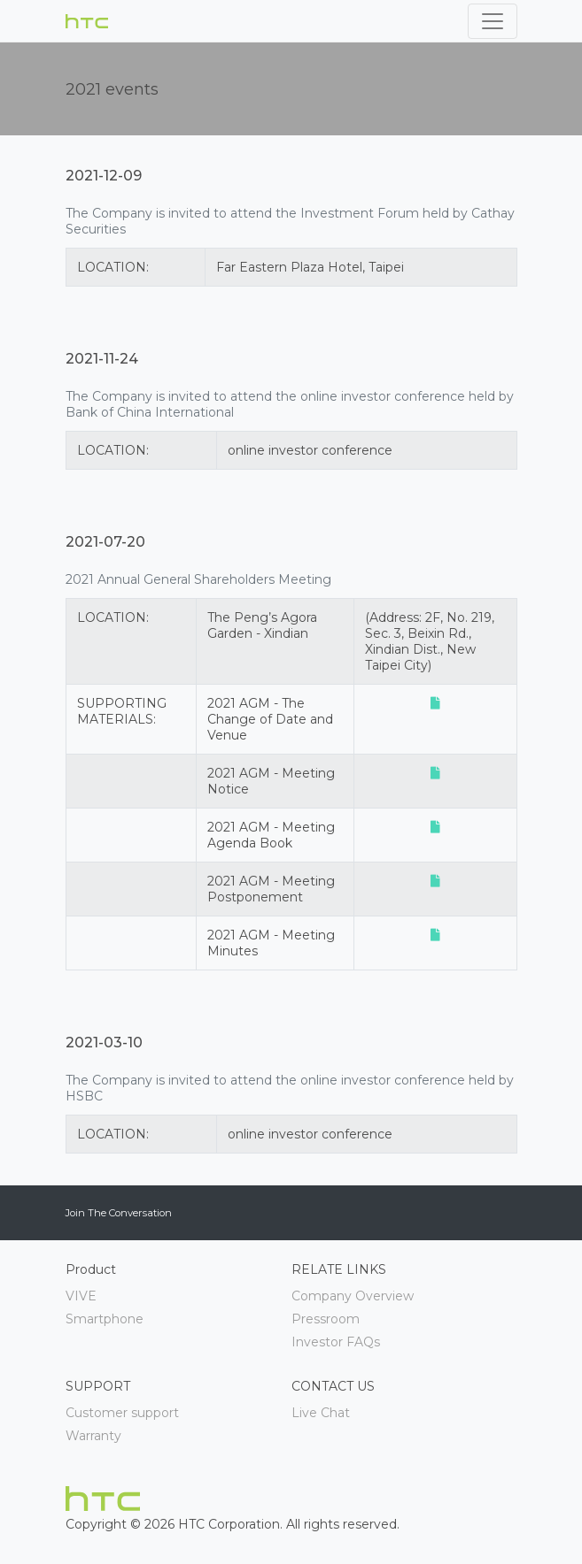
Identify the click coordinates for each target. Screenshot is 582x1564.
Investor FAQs (335, 1342)
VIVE (81, 1296)
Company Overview (352, 1296)
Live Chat (320, 1413)
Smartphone (105, 1319)
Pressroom (325, 1319)
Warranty (93, 1436)
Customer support (122, 1413)
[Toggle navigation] (492, 21)
